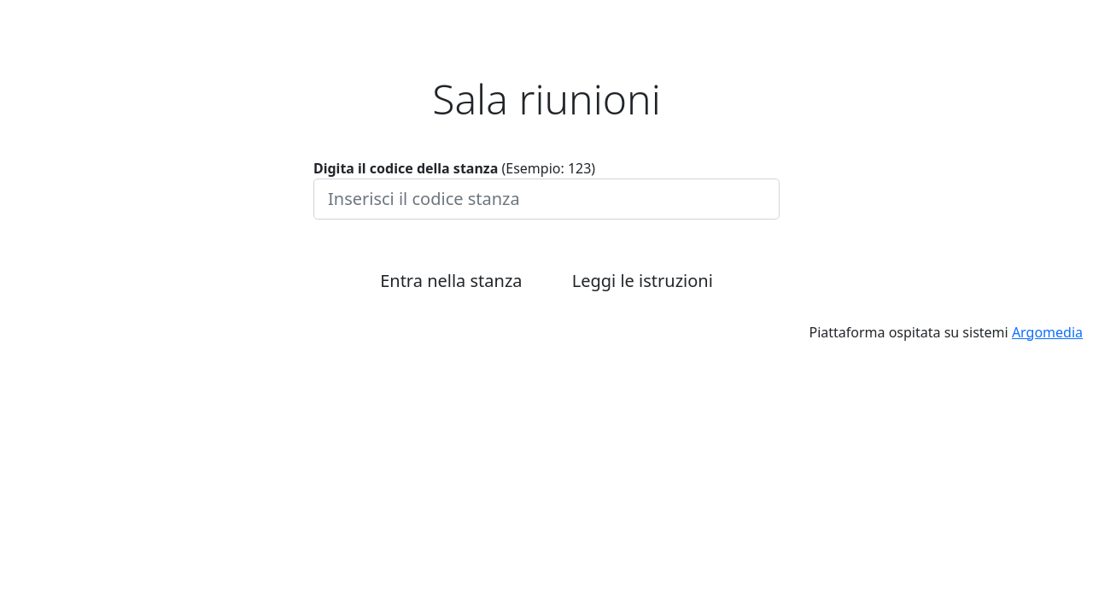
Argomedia (1047, 332)
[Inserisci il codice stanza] (546, 199)
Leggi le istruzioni (642, 280)
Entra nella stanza (451, 280)
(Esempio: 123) (454, 168)
